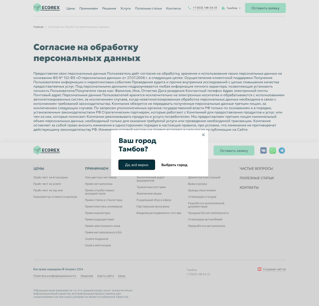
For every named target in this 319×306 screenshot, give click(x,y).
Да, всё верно (136, 165)
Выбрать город (174, 165)
